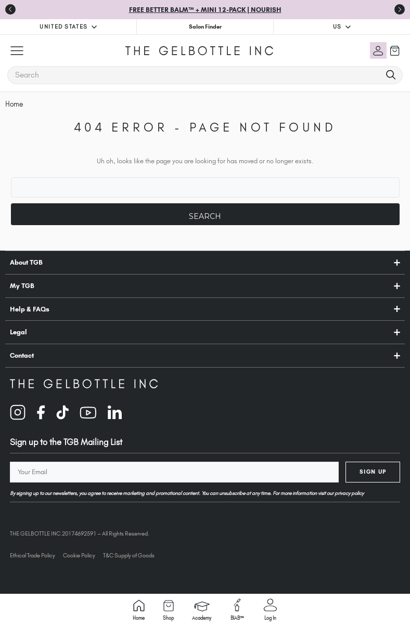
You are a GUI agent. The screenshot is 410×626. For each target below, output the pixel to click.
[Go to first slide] (399, 9)
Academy (201, 611)
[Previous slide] (10, 9)
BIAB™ (237, 609)
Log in (270, 609)
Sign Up (373, 471)
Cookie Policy (79, 555)
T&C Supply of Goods (129, 555)
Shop (168, 610)
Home (139, 610)
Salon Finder (205, 26)
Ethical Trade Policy (32, 555)
